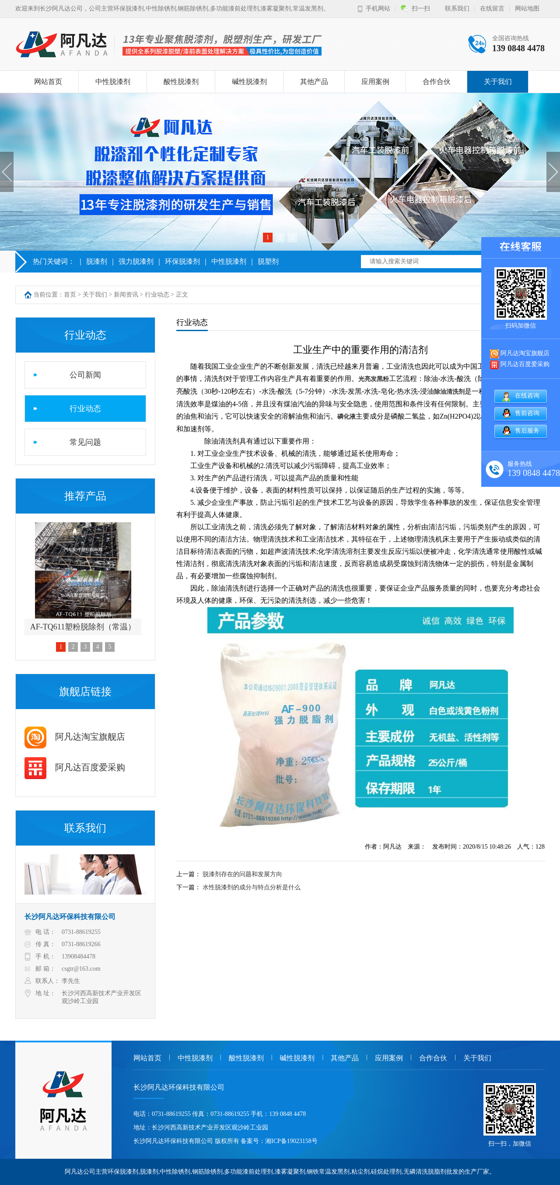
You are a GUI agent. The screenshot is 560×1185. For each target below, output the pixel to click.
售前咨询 (527, 413)
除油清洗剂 (449, 391)
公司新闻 (85, 375)
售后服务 (527, 430)
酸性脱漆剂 (181, 81)
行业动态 (157, 294)
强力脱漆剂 (136, 261)
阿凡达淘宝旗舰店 (74, 736)
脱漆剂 (96, 261)
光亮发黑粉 (373, 379)
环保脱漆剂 (182, 261)
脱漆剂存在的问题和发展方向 (242, 874)
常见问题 (85, 442)
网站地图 (527, 8)
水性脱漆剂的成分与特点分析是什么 (252, 887)
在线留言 (492, 8)
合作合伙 (437, 81)
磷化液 (346, 416)
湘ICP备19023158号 (291, 1141)
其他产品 (314, 81)
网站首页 (48, 81)
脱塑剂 (268, 261)
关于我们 (498, 81)
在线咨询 (527, 395)
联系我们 (457, 8)
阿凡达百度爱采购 (74, 767)
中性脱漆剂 (112, 81)
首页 (70, 294)
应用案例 (375, 81)
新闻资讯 (126, 294)
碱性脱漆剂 (249, 81)
